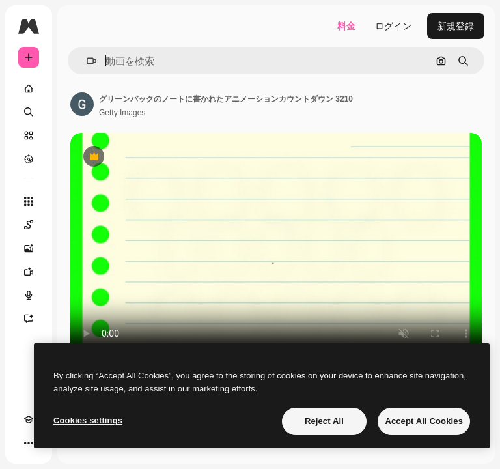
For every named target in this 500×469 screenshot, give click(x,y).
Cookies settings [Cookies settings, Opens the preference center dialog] (87, 420)
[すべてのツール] (28, 201)
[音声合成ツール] (28, 295)
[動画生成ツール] (28, 271)
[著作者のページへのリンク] (82, 104)
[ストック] (28, 135)
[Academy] (28, 419)
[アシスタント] (28, 318)
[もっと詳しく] (28, 159)
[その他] (28, 443)
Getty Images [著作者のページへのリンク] (122, 112)
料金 (346, 26)
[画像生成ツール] (28, 248)
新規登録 (456, 26)
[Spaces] (28, 224)
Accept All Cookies (424, 421)
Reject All (324, 421)
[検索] (28, 112)
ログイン (393, 26)
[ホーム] (28, 88)
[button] (86, 61)
